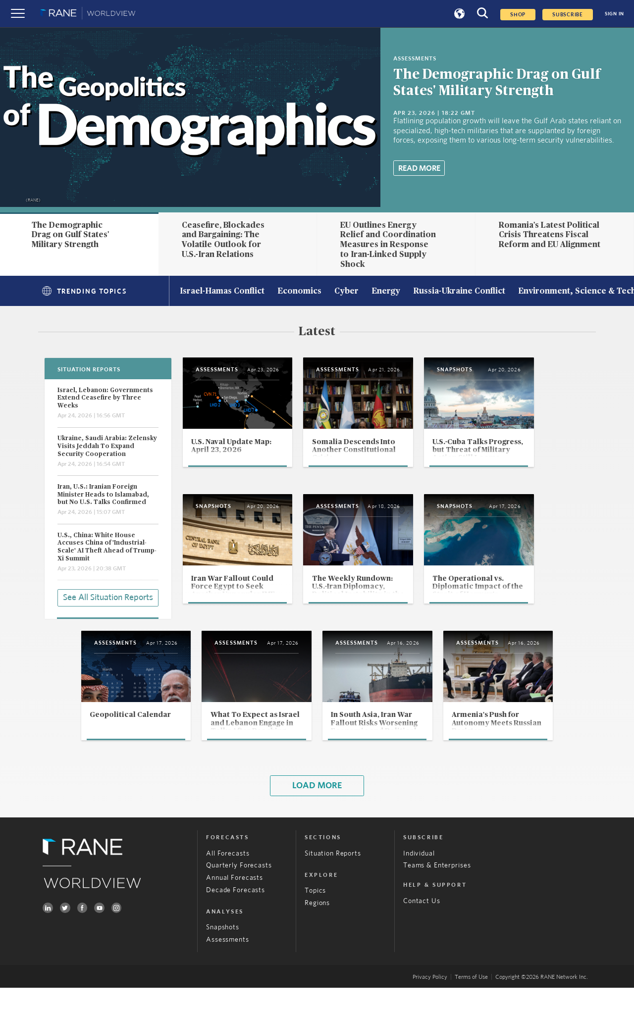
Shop (518, 14)
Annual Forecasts (234, 902)
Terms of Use (471, 1001)
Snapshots (222, 952)
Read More (419, 168)
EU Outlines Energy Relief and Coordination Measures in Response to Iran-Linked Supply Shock (388, 244)
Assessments (227, 964)
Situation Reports (333, 877)
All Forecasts (227, 877)
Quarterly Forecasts (238, 890)
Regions (317, 927)
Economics (299, 292)
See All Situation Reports (108, 597)
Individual (419, 877)
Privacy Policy (430, 1001)
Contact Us (421, 925)
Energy (385, 292)
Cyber (346, 292)
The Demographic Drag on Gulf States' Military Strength (70, 235)
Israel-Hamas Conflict (222, 292)
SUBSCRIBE (567, 14)
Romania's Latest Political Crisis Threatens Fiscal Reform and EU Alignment (549, 235)
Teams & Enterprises (437, 890)
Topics (315, 915)
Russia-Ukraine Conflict (459, 292)
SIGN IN (614, 13)
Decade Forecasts (235, 914)
